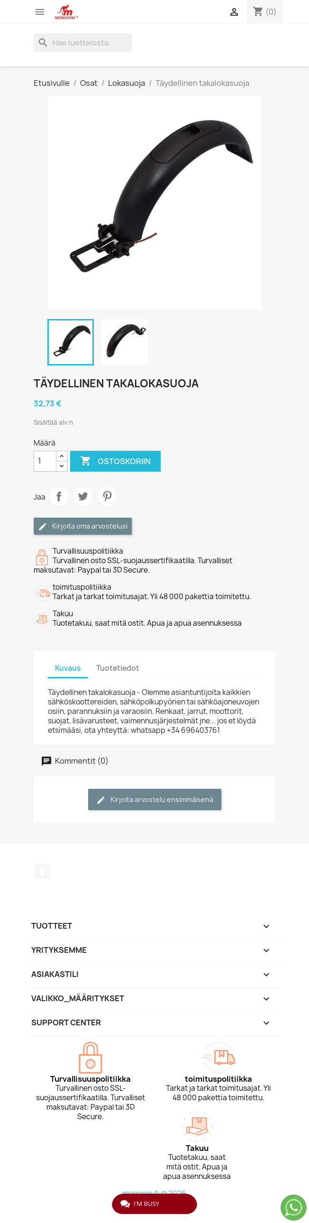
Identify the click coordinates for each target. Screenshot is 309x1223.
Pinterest (107, 496)
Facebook (42, 871)
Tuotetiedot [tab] (117, 668)
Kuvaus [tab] (68, 668)
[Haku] (83, 42)
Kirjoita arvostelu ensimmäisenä (154, 800)
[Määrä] (45, 461)
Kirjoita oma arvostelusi (82, 526)
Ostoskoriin (115, 461)
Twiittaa (82, 496)
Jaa (58, 496)
